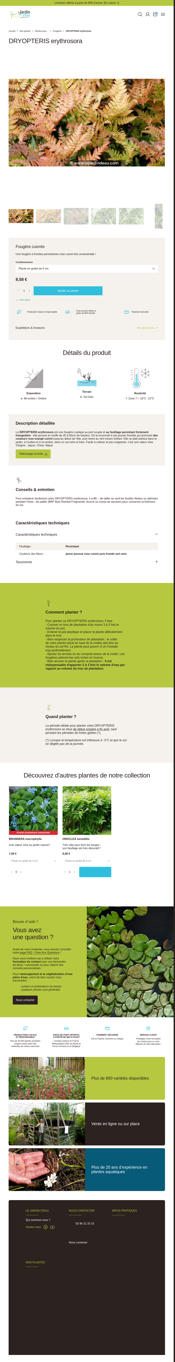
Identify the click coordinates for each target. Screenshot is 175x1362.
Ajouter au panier (68, 295)
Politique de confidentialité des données (123, 1349)
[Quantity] (18, 873)
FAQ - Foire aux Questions (128, 1220)
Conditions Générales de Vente (89, 1349)
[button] (155, 16)
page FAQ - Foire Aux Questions (39, 952)
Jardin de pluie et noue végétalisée (40, 1315)
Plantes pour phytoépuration (43, 1290)
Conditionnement (24, 266)
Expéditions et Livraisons (127, 1226)
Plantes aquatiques (37, 1272)
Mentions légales (65, 1349)
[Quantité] (24, 295)
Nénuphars (32, 1278)
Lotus (29, 1284)
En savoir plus (146, 332)
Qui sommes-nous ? (38, 1219)
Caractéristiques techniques (40, 539)
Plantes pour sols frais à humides (39, 1305)
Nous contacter (78, 1242)
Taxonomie (25, 568)
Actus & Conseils (122, 1233)
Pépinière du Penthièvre (127, 1239)
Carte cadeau (34, 1333)
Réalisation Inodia (151, 1349)
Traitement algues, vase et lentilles (40, 1325)
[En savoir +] (111, 2)
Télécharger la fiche (35, 458)
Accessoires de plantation (41, 1297)
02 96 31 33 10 (85, 1223)
